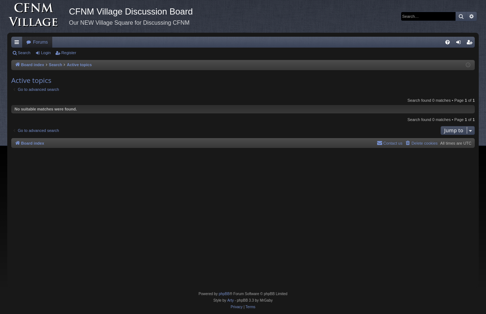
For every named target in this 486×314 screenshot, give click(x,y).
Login (46, 53)
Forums (40, 42)
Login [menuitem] (460, 44)
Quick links (18, 44)
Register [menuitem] (471, 44)
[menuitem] (447, 42)
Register (68, 53)
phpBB (224, 294)
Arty (230, 300)
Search (24, 53)
